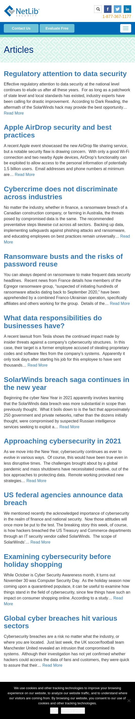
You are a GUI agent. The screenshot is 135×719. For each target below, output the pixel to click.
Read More (14, 113)
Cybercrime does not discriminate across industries (61, 193)
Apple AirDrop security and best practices (58, 131)
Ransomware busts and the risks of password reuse (63, 260)
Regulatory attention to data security (65, 74)
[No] (128, 700)
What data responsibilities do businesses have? (53, 322)
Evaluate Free (56, 28)
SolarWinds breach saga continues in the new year (66, 383)
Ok (54, 710)
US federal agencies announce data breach (63, 499)
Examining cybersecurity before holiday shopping (57, 560)
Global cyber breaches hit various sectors (60, 622)
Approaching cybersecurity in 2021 (62, 441)
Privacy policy (73, 710)
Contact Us (21, 28)
